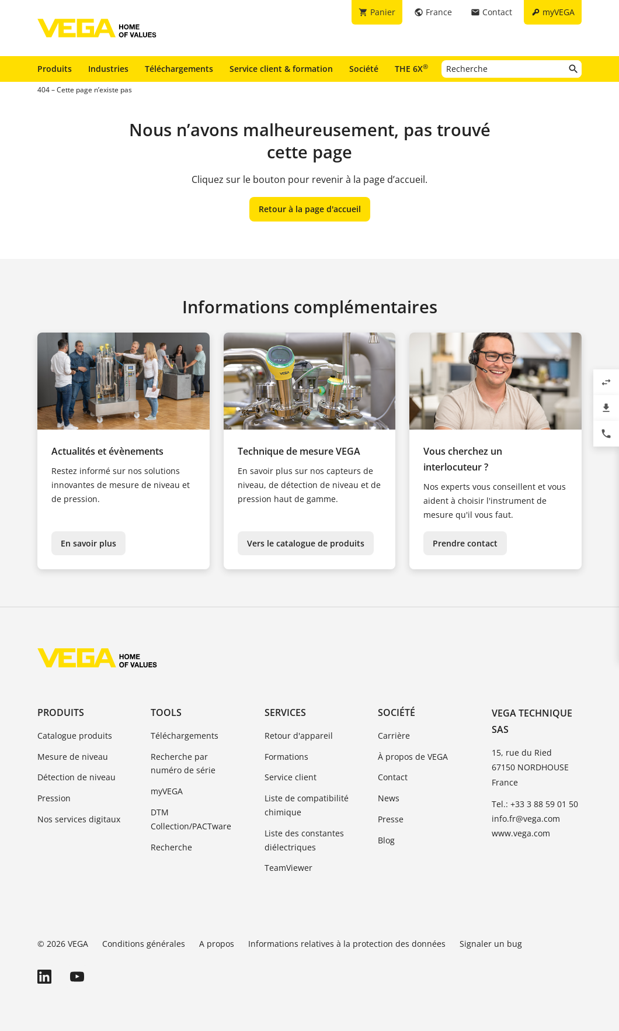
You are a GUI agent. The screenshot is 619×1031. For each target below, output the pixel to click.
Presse (391, 819)
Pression (54, 798)
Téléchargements (179, 68)
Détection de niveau (76, 777)
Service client (291, 777)
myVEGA (167, 791)
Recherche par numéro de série (183, 763)
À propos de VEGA (413, 756)
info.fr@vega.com (526, 818)
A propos (216, 943)
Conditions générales (143, 943)
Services (285, 712)
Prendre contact (465, 543)
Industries (108, 68)
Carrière (394, 735)
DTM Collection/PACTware (191, 819)
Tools (166, 712)
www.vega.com (521, 833)
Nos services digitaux (78, 819)
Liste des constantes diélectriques (304, 840)
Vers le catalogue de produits (305, 543)
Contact (393, 777)
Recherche (171, 847)
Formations (286, 756)
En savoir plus (88, 543)
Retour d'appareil (299, 735)
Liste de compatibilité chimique (307, 805)
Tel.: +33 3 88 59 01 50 (535, 803)
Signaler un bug (491, 943)
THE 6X (411, 68)
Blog (386, 840)
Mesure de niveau (72, 756)
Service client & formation (281, 68)
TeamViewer (288, 867)
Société (363, 68)
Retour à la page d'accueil (310, 208)
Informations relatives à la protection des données (347, 943)
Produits (54, 68)
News (388, 798)
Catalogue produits (74, 735)
